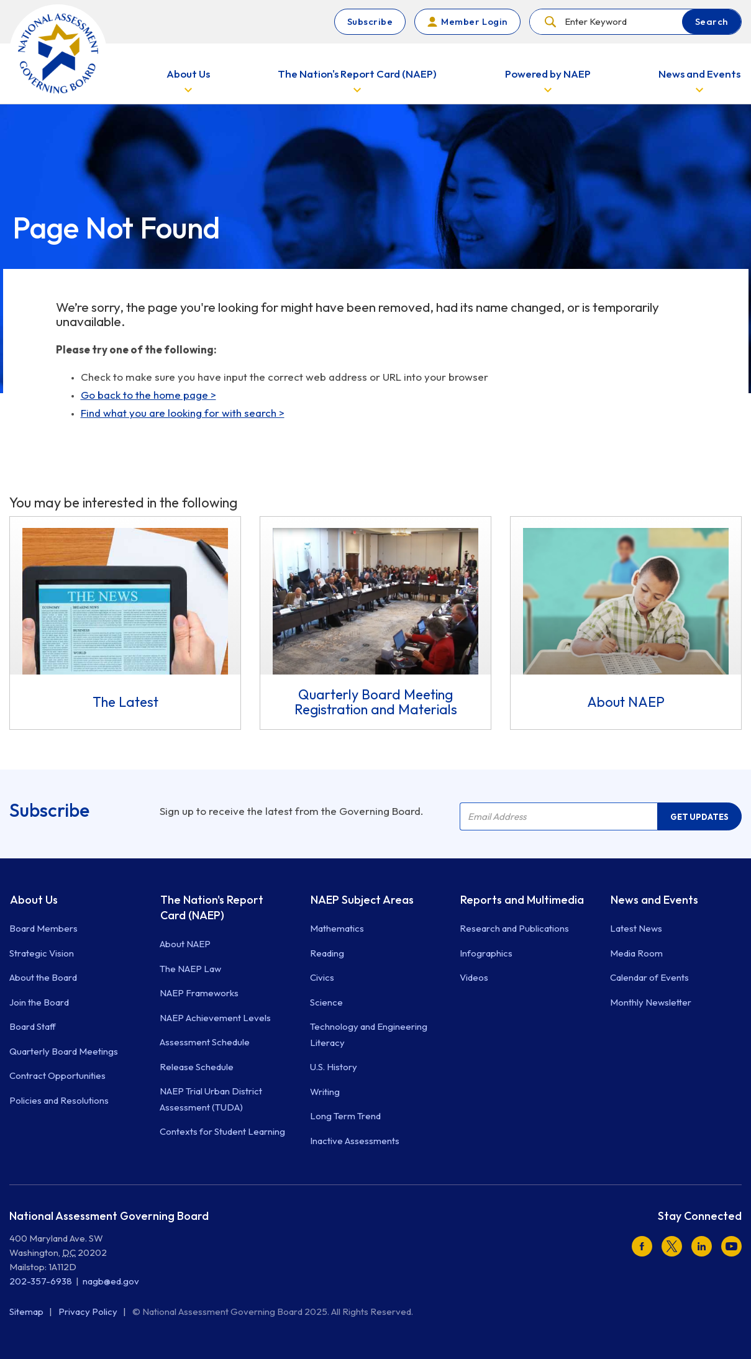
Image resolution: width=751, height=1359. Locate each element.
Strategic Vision (41, 953)
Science (326, 1002)
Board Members (43, 928)
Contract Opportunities (57, 1075)
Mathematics (337, 928)
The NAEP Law (190, 969)
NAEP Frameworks (199, 993)
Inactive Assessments (354, 1141)
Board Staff (32, 1026)
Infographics (486, 953)
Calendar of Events (649, 977)
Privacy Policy (88, 1311)
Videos (474, 977)
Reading (327, 953)
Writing (325, 1092)
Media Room (636, 953)
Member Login (474, 21)
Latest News (636, 928)
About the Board (43, 977)
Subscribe (370, 21)
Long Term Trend (345, 1116)
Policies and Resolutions (59, 1100)
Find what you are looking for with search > (182, 412)
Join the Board (39, 1002)
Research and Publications (514, 928)
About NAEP (185, 944)
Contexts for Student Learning (222, 1131)
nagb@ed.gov (111, 1281)
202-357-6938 (40, 1281)
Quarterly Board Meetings (63, 1051)
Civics (322, 977)
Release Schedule (197, 1067)
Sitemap (27, 1311)
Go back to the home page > (148, 394)
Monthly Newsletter (650, 1002)
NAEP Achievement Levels (215, 1018)
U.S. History (333, 1067)
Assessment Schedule (205, 1042)
